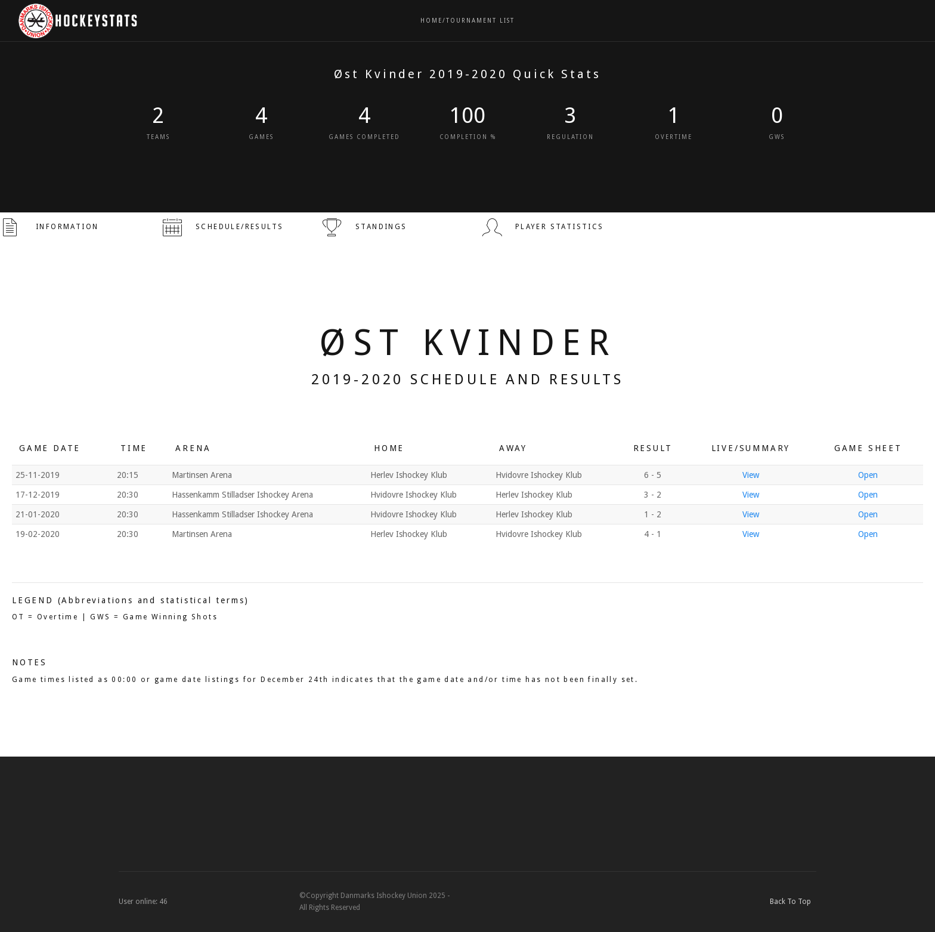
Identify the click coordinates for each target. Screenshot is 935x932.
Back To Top (793, 901)
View (750, 475)
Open (868, 475)
